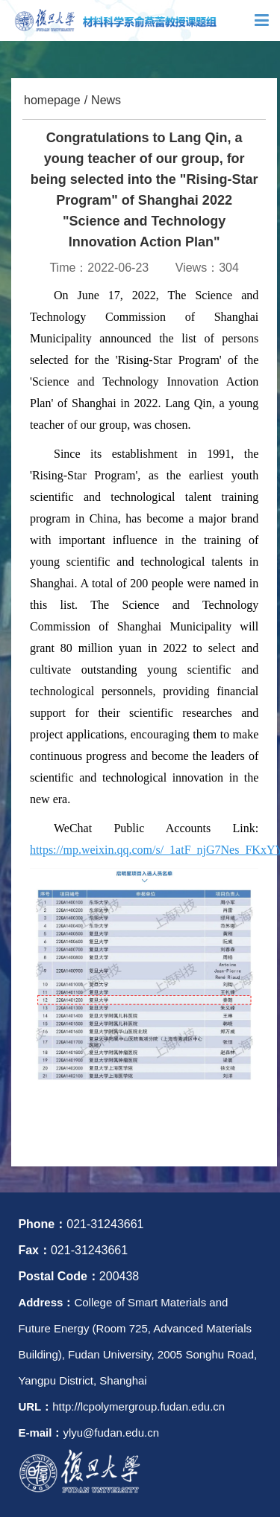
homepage (52, 100)
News (106, 100)
